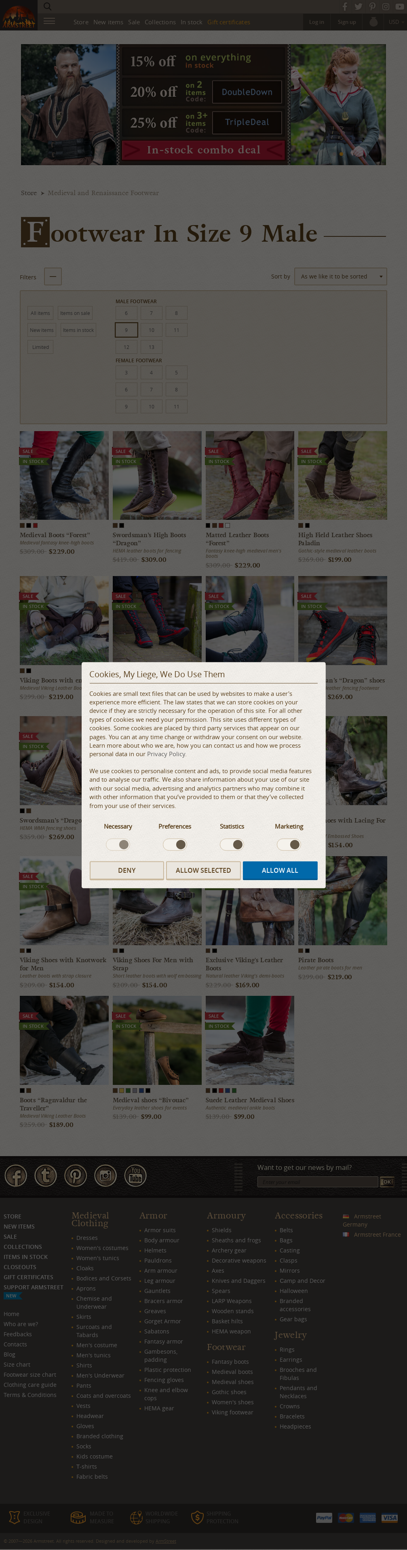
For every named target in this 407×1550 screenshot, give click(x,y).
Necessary (118, 826)
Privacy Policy (166, 754)
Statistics (232, 826)
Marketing (289, 826)
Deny (126, 870)
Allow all (280, 870)
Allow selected (203, 870)
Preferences (174, 826)
